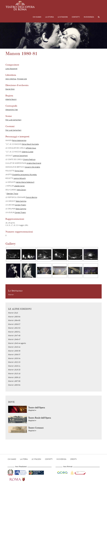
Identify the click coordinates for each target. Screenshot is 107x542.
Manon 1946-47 (14, 339)
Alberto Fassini (11, 99)
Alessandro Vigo (11, 109)
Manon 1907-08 (14, 381)
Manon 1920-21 (14, 366)
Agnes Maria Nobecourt (25, 182)
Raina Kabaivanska (19, 140)
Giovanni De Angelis (32, 167)
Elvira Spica (19, 171)
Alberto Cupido (27, 152)
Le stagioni (63, 17)
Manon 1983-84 (14, 317)
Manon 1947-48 (14, 335)
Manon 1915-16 (14, 373)
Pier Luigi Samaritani (13, 120)
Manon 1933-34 (14, 358)
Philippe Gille (22, 79)
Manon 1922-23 (14, 362)
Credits (73, 459)
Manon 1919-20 (14, 370)
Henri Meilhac (10, 79)
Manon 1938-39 (14, 351)
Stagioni (32, 410)
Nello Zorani (21, 190)
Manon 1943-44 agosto (17, 343)
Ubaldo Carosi (19, 186)
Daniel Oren (10, 89)
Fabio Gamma (21, 201)
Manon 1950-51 (14, 332)
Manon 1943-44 (14, 347)
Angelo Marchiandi (34, 163)
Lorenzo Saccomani (20, 155)
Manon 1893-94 (14, 385)
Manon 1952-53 (14, 328)
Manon (11, 294)
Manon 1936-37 (14, 354)
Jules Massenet (11, 69)
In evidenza (89, 17)
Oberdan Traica (12, 193)
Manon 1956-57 (14, 324)
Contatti (76, 17)
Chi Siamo (37, 17)
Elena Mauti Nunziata (30, 144)
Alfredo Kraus (31, 148)
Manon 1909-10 (14, 377)
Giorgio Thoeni (20, 205)
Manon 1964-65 (14, 320)
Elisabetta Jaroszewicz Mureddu (24, 174)
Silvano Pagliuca (29, 159)
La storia (49, 17)
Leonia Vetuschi (20, 178)
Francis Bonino (31, 197)
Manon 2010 (13, 313)
